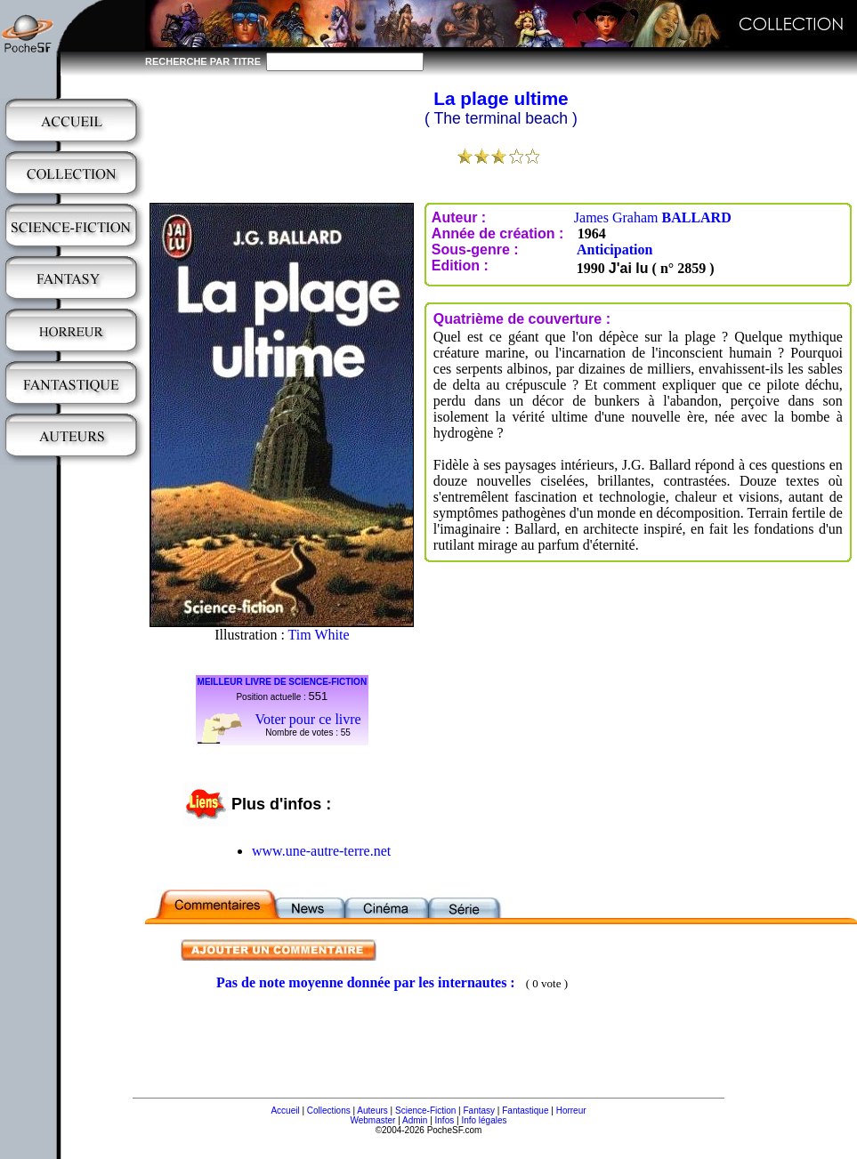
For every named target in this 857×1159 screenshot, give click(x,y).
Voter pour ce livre (307, 719)
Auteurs (372, 1110)
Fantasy (480, 1110)
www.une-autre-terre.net (321, 850)
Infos (445, 1120)
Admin (414, 1120)
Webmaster (372, 1120)
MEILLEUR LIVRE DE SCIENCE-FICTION (283, 682)
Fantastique (525, 1110)
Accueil (285, 1110)
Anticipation (614, 249)
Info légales (483, 1120)
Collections (329, 1110)
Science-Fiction (425, 1110)
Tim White (319, 634)
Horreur (571, 1110)
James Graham (653, 217)
